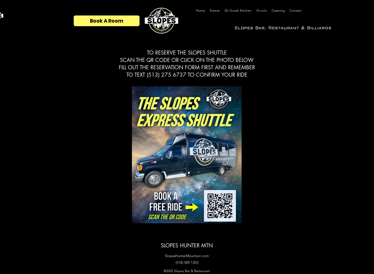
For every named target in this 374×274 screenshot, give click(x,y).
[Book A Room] (107, 20)
